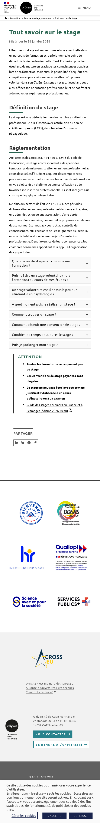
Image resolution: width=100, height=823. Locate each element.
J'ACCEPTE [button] (54, 815)
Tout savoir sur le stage (66, 18)
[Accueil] (5, 18)
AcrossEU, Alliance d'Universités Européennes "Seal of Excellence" (50, 688)
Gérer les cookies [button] (24, 815)
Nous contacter (50, 734)
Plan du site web (41, 777)
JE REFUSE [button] (80, 815)
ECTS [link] (38, 128)
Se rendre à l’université (59, 744)
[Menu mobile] (84, 7)
